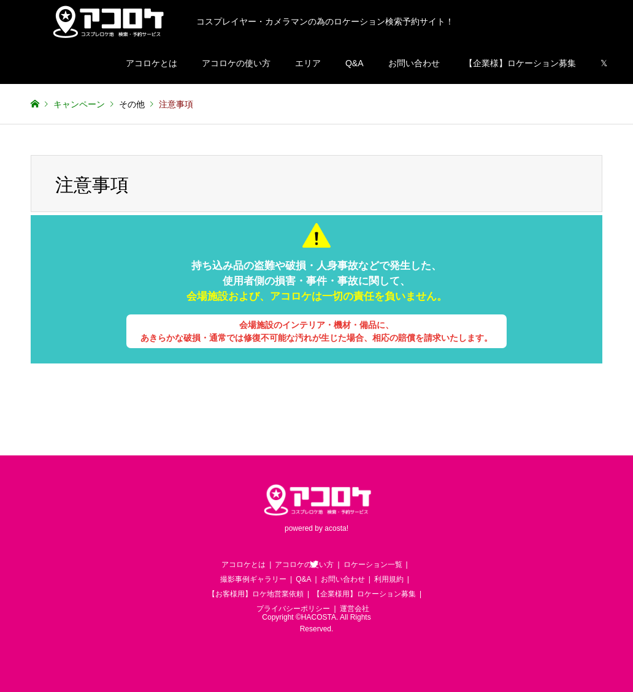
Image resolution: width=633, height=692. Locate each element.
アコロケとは (151, 63)
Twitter (314, 564)
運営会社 (354, 608)
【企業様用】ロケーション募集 (364, 594)
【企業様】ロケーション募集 (520, 63)
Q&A (354, 63)
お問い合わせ (414, 63)
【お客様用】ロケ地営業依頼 (256, 594)
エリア (308, 63)
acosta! (336, 529)
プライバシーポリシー (293, 608)
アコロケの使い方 (236, 63)
